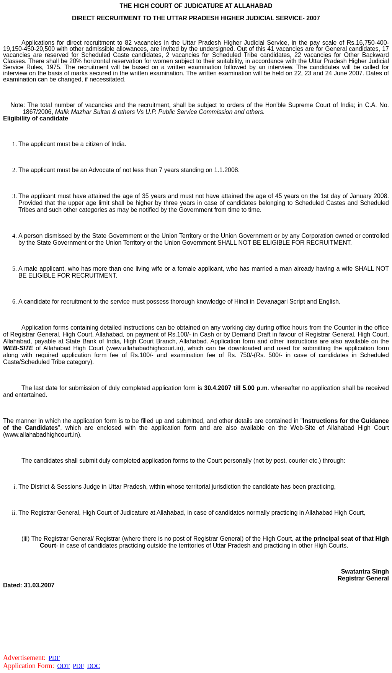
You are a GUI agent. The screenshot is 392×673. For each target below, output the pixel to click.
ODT (63, 666)
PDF (54, 658)
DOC (93, 666)
